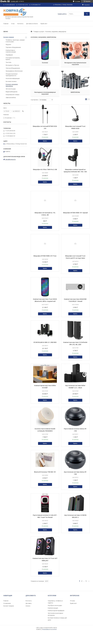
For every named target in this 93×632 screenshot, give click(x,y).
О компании (7, 603)
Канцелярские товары (12, 94)
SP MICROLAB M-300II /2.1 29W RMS (44, 342)
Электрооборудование (13, 68)
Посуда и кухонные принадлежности (11, 74)
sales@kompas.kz (10, 159)
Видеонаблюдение (11, 92)
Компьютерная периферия (56, 610)
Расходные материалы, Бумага (13, 58)
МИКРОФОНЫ (75, 92)
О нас (13, 23)
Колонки (45, 63)
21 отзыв (77, 1)
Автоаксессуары (11, 89)
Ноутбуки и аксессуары (55, 605)
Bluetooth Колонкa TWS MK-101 (45, 472)
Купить (45, 141)
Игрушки (8, 44)
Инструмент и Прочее (12, 65)
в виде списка (89, 99)
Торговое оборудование (13, 47)
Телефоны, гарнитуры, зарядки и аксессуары (15, 40)
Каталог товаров (8, 37)
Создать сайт (14, 1)
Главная (5, 23)
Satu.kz (55, 627)
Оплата (28, 606)
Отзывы (72, 601)
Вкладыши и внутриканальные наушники (75, 63)
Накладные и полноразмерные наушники (45, 93)
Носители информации (13, 78)
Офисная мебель (11, 97)
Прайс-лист (44, 23)
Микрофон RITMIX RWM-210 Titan (44, 256)
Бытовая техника (11, 81)
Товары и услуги (38, 31)
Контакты (20, 23)
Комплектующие (53, 608)
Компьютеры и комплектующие (11, 51)
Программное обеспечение (14, 71)
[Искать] (87, 14)
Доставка (28, 603)
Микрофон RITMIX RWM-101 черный (75, 213)
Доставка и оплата (32, 23)
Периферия (9, 55)
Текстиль (8, 62)
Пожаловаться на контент (49, 629)
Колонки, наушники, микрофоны (12, 85)
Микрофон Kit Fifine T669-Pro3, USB (45, 169)
